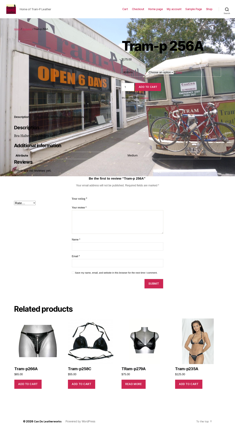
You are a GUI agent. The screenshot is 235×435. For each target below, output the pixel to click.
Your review (79, 212)
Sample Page (193, 11)
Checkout (138, 11)
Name (76, 244)
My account (174, 11)
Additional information (51, 121)
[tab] (21, 122)
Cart (125, 11)
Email (76, 261)
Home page (155, 11)
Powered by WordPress (82, 426)
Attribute (128, 77)
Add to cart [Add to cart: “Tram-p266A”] (28, 388)
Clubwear (28, 33)
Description (21, 121)
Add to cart (148, 91)
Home (17, 33)
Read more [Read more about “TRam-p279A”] (133, 388)
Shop (209, 11)
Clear (179, 77)
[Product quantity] (128, 92)
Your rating (79, 203)
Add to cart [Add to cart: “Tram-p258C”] (81, 388)
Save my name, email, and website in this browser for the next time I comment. (116, 277)
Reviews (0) (80, 121)
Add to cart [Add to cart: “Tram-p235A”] (188, 388)
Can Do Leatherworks (48, 426)
